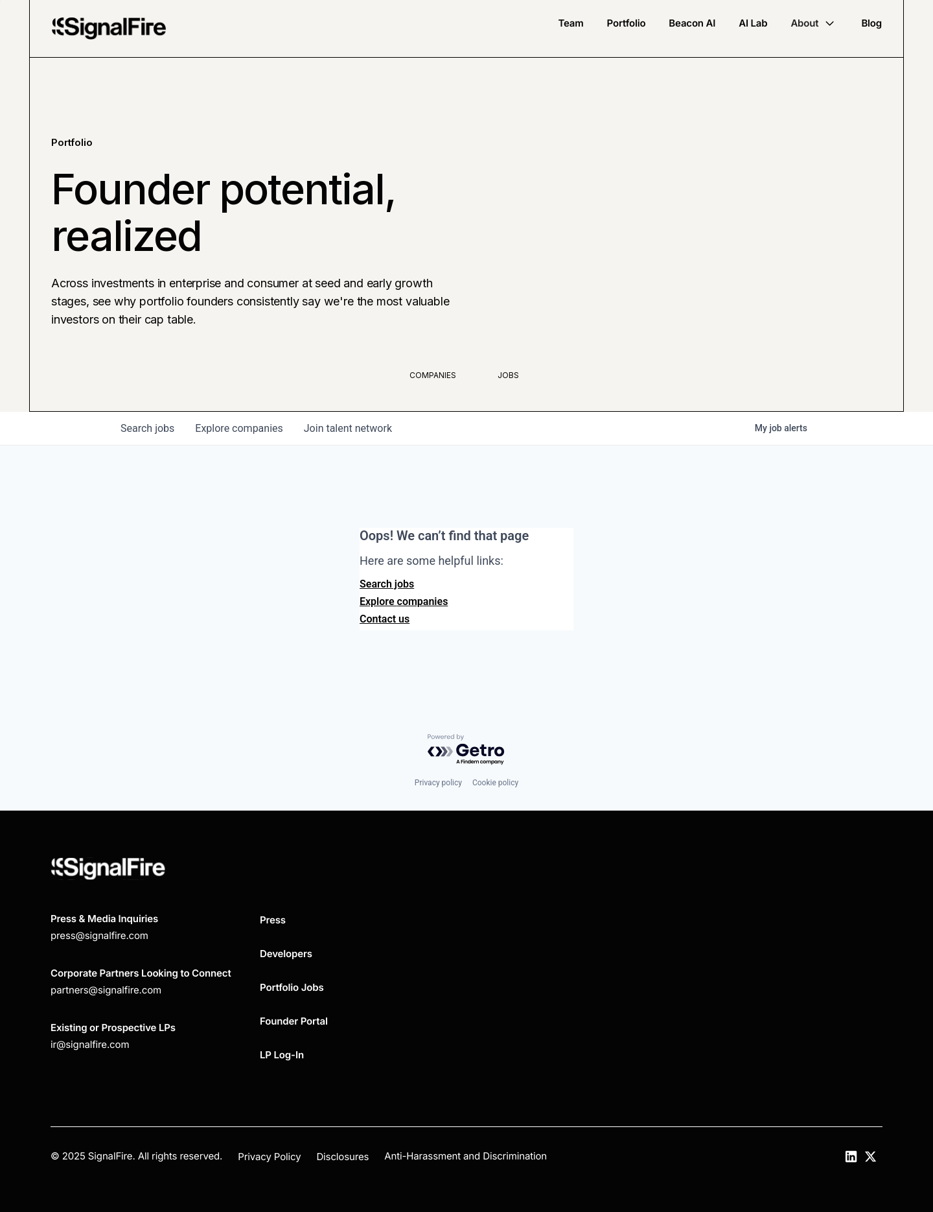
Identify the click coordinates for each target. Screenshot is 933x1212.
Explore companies (404, 601)
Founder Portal (294, 1021)
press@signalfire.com (99, 935)
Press (273, 920)
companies (238, 428)
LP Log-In (282, 1055)
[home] (109, 29)
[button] (814, 23)
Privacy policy (438, 782)
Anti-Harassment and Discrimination (465, 1156)
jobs (147, 428)
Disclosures (342, 1156)
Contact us (384, 619)
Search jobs (387, 584)
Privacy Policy (269, 1156)
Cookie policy (495, 782)
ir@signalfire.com (90, 1044)
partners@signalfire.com (106, 990)
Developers (286, 953)
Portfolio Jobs (292, 987)
